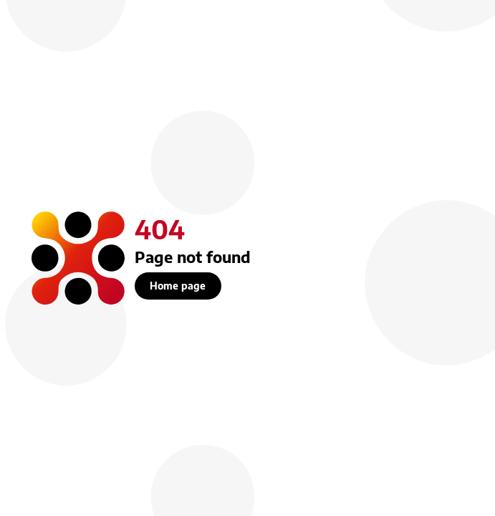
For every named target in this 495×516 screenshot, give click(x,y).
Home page (178, 286)
